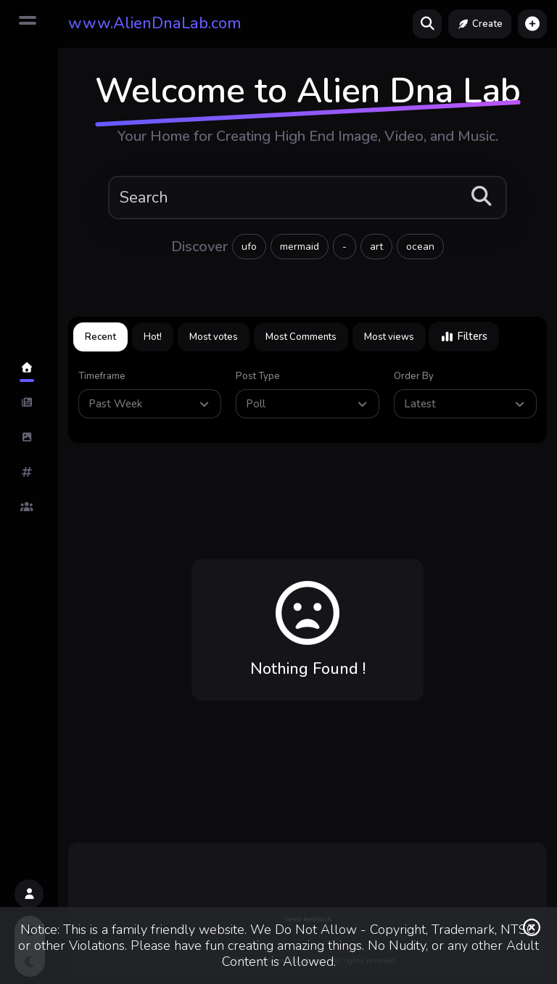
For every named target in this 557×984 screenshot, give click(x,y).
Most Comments (301, 336)
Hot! (153, 336)
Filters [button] (463, 336)
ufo (249, 246)
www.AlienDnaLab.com (155, 23)
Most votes (213, 336)
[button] (532, 23)
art (376, 246)
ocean (420, 246)
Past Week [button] (150, 404)
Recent (100, 336)
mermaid (299, 246)
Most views (389, 336)
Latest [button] (465, 404)
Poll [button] (307, 404)
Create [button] (480, 24)
